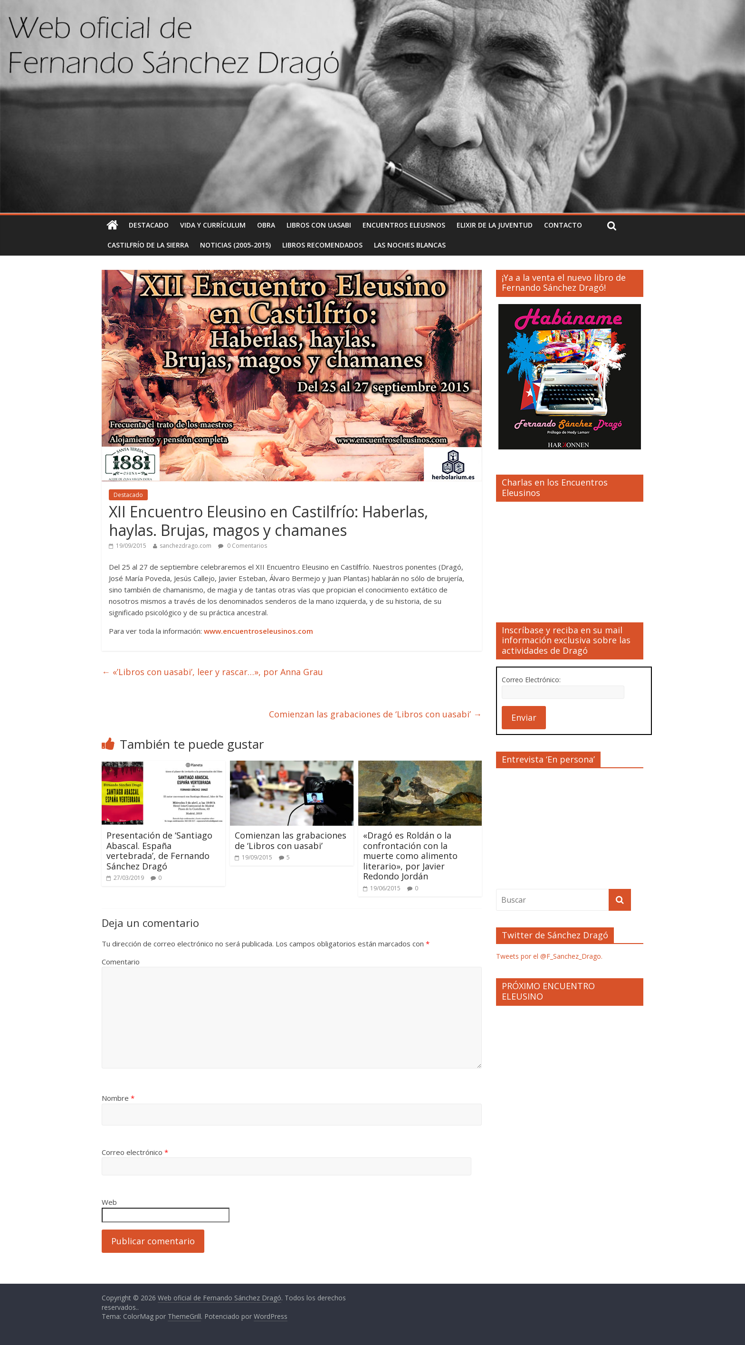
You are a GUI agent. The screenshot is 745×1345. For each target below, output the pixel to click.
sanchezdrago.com (185, 546)
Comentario (121, 961)
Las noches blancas (410, 244)
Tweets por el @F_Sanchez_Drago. (549, 956)
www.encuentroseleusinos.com (258, 631)
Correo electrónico (135, 1152)
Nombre (118, 1098)
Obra (266, 224)
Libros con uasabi (319, 224)
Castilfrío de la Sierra (148, 244)
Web (109, 1202)
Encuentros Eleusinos (404, 224)
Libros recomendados (322, 244)
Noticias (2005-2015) (235, 244)
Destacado (149, 224)
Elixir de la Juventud (495, 224)
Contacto (563, 224)
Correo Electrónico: (531, 679)
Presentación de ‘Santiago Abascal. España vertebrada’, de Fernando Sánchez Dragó (159, 851)
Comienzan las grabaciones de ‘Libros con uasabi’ (375, 714)
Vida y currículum (213, 224)
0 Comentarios (242, 546)
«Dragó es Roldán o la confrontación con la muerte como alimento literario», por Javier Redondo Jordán (410, 856)
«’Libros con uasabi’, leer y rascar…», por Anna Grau (212, 671)
